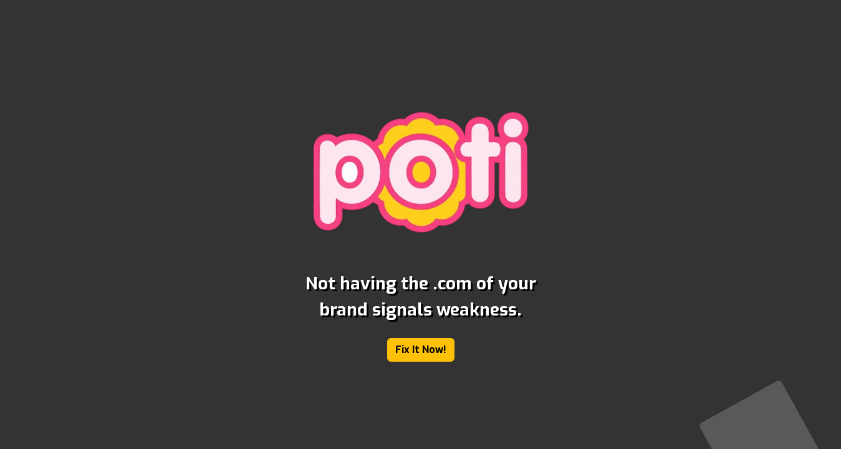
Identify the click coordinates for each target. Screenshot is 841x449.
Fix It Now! (420, 349)
